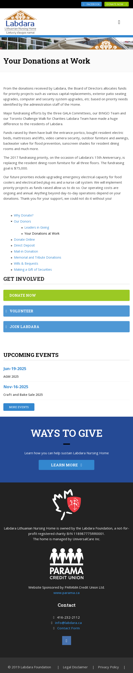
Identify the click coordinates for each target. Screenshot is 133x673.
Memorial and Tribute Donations (37, 257)
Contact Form (68, 628)
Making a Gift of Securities (33, 269)
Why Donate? (23, 215)
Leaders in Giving (36, 227)
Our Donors (22, 221)
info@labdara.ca (68, 622)
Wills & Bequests (26, 263)
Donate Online (24, 239)
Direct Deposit (24, 245)
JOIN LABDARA (22, 324)
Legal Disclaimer (75, 667)
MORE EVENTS (19, 407)
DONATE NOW (116, 4)
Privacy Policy (108, 667)
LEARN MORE (66, 464)
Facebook (91, 4)
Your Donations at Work (41, 233)
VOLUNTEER (19, 308)
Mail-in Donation (26, 251)
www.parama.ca (66, 592)
